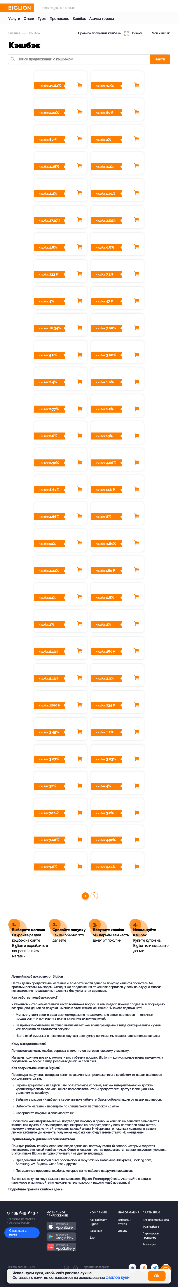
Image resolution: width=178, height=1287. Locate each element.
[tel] (155, 1267)
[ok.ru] (143, 1267)
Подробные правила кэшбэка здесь (35, 1189)
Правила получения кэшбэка (99, 33)
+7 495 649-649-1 (22, 1213)
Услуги (14, 19)
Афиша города (101, 19)
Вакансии (96, 1230)
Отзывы (122, 1230)
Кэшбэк (79, 19)
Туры (42, 19)
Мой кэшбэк (157, 33)
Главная (14, 33)
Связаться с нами (17, 1232)
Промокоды (59, 19)
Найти (160, 59)
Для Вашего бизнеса (156, 1220)
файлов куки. (118, 1277)
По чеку (133, 33)
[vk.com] (132, 1267)
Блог (93, 1237)
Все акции (149, 1244)
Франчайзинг (151, 1226)
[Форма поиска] (99, 8)
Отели (29, 19)
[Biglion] (21, 8)
